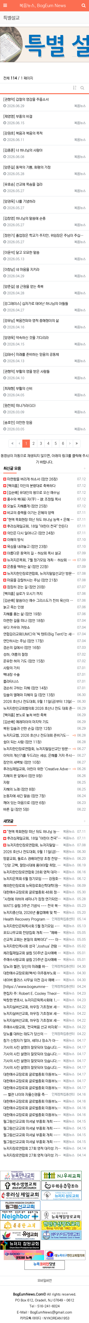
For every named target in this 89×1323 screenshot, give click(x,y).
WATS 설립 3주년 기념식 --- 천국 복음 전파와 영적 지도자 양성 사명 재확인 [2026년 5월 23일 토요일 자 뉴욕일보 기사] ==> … (32, 906)
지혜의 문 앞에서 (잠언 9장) (22, 776)
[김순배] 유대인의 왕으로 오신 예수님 (31, 493)
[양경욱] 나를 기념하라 (19, 201)
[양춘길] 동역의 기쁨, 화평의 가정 (27, 167)
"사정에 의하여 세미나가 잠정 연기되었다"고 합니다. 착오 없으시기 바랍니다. (32, 899)
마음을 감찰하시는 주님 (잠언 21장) (30, 580)
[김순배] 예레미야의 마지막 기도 (26, 722)
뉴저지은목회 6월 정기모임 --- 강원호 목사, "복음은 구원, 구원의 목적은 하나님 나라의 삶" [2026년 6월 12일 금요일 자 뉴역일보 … (32, 879)
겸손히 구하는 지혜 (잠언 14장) (25, 688)
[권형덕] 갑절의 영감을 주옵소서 (26, 99)
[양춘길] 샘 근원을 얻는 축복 (23, 287)
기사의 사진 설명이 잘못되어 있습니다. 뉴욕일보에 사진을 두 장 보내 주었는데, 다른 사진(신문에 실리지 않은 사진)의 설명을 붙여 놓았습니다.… (32, 1047)
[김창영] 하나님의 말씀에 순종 (24, 218)
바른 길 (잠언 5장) (16, 809)
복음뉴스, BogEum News (42, 5)
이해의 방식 (13, 540)
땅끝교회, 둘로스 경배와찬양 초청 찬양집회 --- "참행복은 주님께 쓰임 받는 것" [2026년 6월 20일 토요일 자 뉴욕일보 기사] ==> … (32, 859)
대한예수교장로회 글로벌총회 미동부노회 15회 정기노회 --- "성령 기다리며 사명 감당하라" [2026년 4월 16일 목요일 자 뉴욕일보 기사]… (32, 1101)
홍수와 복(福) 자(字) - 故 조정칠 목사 (32, 499)
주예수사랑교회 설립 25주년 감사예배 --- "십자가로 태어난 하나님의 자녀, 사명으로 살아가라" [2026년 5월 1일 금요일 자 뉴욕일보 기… (32, 960)
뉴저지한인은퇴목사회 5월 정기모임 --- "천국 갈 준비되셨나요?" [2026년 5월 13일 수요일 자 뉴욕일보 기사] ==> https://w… (32, 926)
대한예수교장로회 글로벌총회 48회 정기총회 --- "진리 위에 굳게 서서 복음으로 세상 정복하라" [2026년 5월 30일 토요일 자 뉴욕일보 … (32, 892)
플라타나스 (11, 681)
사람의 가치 (11, 668)
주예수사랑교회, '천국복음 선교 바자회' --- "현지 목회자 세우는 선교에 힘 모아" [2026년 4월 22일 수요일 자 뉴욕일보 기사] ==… (32, 1027)
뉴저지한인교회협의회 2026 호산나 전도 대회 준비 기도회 (39, 708)
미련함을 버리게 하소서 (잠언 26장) (30, 479)
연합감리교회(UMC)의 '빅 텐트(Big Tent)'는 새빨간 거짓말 (39, 634)
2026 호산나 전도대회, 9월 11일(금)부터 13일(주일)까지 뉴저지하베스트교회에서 (39, 702)
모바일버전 (44, 1281)
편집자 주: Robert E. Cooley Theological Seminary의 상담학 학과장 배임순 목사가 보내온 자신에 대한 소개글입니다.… (32, 994)
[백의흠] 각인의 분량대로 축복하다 (29, 486)
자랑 (6, 783)
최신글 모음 (12, 468)
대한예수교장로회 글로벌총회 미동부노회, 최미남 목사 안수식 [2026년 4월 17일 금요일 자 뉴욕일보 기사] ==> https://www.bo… (32, 1074)
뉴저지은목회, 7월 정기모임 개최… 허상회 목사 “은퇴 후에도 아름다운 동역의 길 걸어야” (37, 560)
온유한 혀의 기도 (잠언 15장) (24, 661)
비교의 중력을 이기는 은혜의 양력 (28, 513)
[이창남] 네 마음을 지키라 (21, 270)
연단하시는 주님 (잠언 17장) (23, 641)
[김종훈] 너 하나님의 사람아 (22, 150)
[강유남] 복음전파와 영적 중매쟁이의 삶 (31, 321)
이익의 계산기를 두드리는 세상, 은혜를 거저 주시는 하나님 (39, 756)
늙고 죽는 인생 (13, 607)
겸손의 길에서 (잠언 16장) (22, 648)
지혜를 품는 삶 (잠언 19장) (22, 614)
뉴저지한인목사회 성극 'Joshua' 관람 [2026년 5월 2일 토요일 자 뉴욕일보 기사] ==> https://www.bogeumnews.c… (32, 946)
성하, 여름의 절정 (15, 655)
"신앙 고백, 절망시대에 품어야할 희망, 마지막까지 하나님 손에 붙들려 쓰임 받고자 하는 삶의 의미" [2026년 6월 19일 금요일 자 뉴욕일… (32, 865)
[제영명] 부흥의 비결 (17, 117)
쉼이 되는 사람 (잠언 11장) (22, 742)
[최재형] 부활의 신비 (17, 389)
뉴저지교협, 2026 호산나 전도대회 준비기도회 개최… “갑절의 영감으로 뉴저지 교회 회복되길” (37, 735)
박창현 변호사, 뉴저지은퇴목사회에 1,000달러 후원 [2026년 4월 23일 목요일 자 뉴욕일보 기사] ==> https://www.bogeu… (32, 1000)
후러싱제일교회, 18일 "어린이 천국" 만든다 (35, 526)
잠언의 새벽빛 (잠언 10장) (22, 762)
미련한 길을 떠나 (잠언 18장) (24, 621)
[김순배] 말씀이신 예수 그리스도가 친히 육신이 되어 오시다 (39, 601)
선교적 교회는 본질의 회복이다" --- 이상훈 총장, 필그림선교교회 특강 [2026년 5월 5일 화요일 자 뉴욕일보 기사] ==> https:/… (32, 940)
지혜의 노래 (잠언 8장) (19, 789)
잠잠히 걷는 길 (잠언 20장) (24, 587)
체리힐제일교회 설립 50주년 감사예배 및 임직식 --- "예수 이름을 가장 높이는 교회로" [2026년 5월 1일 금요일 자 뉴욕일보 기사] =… (32, 953)
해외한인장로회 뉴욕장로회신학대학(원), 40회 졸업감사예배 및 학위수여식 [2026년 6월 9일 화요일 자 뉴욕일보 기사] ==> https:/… (32, 886)
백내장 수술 (11, 675)
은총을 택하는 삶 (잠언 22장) (25, 567)
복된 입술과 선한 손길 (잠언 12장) (27, 729)
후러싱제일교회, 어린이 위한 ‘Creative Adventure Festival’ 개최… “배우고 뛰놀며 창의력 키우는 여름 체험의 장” (37, 769)
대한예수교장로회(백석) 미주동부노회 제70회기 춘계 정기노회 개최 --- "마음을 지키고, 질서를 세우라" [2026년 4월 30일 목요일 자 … (32, 973)
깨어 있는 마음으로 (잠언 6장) (24, 803)
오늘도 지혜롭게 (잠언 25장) (25, 506)
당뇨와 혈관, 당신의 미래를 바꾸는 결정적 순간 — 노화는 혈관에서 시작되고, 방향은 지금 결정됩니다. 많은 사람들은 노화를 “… (26, 967)
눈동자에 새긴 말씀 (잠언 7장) (24, 796)
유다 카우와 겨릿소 (16, 628)
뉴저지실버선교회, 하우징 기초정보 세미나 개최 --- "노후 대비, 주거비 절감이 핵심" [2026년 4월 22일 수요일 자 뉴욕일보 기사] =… (32, 1007)
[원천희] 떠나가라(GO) (19, 406)
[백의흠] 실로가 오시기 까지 (22, 594)
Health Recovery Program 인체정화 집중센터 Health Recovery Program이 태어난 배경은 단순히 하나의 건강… (26, 919)
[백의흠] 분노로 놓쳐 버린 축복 (25, 715)
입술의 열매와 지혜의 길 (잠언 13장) (29, 695)
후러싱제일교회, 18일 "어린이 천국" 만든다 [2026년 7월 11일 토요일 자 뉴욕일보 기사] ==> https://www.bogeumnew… (32, 838)
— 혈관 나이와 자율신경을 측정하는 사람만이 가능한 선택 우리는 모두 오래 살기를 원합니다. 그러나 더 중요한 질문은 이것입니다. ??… (26, 1095)
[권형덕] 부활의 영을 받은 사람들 (26, 372)
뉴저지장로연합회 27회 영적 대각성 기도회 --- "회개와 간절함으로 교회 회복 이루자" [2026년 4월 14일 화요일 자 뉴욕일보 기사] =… (32, 1149)
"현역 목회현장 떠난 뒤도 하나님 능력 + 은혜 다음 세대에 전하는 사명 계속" (39, 520)
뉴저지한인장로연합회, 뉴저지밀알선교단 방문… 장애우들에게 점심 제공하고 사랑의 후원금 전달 (37, 749)
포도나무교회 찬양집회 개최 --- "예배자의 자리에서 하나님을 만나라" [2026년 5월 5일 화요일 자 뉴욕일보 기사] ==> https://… (32, 933)
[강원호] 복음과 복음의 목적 (22, 133)
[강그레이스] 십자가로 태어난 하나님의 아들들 (35, 304)
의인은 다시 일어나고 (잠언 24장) (29, 533)
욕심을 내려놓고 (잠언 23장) (25, 547)
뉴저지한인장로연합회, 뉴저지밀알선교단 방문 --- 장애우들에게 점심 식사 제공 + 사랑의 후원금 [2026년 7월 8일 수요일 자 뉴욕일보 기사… (32, 845)
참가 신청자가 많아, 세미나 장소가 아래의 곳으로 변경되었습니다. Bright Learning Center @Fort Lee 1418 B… (32, 1041)
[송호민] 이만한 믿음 (17, 423)
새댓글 (8, 821)
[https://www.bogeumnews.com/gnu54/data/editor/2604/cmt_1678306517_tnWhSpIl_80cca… (26, 987)
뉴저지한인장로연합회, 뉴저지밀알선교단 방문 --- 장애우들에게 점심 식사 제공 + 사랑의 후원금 (39, 574)
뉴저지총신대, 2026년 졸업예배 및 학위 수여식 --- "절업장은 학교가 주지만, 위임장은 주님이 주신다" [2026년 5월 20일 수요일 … (32, 913)
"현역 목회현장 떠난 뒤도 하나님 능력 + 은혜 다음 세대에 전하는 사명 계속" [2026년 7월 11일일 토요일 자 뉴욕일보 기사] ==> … (32, 832)
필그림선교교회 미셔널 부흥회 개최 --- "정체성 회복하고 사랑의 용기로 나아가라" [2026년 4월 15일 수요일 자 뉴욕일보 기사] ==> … (32, 1122)
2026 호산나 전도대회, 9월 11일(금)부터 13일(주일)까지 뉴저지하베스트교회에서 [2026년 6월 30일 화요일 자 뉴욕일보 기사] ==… (32, 852)
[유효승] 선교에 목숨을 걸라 (22, 184)
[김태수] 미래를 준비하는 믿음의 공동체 (31, 355)
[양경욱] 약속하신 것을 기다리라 (26, 338)
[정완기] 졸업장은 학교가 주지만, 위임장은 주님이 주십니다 (44, 236)
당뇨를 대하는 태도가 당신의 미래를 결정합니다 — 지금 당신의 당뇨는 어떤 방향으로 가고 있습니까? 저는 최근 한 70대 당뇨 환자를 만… (26, 1034)
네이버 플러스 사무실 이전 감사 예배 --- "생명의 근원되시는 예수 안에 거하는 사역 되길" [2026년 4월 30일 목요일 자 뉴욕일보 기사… (32, 980)
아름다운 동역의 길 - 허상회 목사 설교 (32, 553)
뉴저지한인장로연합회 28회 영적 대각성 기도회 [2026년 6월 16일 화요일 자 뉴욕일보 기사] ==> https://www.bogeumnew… (32, 872)
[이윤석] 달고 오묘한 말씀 (21, 253)
